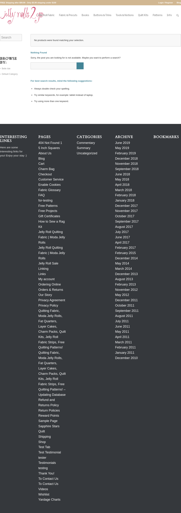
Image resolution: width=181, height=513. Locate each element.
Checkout (45, 174)
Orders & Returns (50, 290)
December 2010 (126, 358)
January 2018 (124, 200)
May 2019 (122, 148)
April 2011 (122, 337)
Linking (43, 268)
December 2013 (126, 274)
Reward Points (48, 415)
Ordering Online (49, 284)
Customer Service (51, 179)
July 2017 (122, 232)
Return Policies (49, 410)
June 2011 (122, 326)
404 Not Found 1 (50, 143)
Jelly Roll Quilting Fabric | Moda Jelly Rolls (51, 237)
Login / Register (165, 3)
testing (43, 468)
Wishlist (43, 494)
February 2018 (125, 195)
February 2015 (125, 253)
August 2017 (124, 227)
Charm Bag (46, 169)
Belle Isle (6, 68)
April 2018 (122, 184)
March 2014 (123, 268)
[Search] (177, 15)
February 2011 (125, 347)
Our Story (45, 295)
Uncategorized (87, 153)
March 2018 (123, 190)
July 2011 (122, 321)
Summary (83, 148)
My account (46, 279)
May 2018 (122, 179)
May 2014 (122, 263)
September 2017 (127, 221)
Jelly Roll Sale (48, 263)
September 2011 (127, 311)
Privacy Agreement (51, 300)
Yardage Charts (49, 499)
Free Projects (47, 211)
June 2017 (122, 237)
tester (42, 457)
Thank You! (46, 473)
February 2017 (125, 247)
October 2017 (124, 216)
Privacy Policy (48, 305)
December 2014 (126, 258)
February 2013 (125, 284)
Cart (41, 163)
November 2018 (126, 163)
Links (42, 274)
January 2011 (124, 352)
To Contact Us (48, 478)
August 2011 (124, 316)
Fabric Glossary (49, 190)
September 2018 (127, 169)
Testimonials (47, 463)
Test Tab (44, 447)
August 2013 (124, 279)
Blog (179, 3)
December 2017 (126, 206)
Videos (43, 489)
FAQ (41, 195)
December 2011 (126, 300)
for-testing (45, 200)
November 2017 (126, 211)
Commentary (86, 143)
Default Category (10, 74)
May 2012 (122, 295)
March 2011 (123, 342)
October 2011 (124, 305)
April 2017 (122, 242)
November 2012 (126, 290)
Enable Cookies (49, 184)
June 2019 (122, 143)
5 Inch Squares (49, 148)
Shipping (44, 436)
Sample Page (47, 421)
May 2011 (122, 331)
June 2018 (122, 174)
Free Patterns (48, 206)
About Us (44, 153)
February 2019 (125, 153)
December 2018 (126, 158)
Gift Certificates (49, 216)
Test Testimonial (49, 452)
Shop (42, 442)
